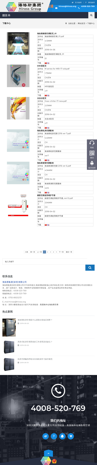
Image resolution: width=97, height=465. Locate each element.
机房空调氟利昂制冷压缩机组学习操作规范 (35, 353)
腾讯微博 (90, 2)
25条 (26, 252)
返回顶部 (92, 168)
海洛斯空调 (53, 298)
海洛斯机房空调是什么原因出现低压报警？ (35, 314)
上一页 (39, 252)
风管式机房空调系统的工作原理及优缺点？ (35, 336)
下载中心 (91, 23)
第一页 (32, 252)
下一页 (61, 252)
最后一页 (69, 252)
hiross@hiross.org (67, 6)
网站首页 (81, 23)
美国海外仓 (44, 298)
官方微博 (76, 2)
